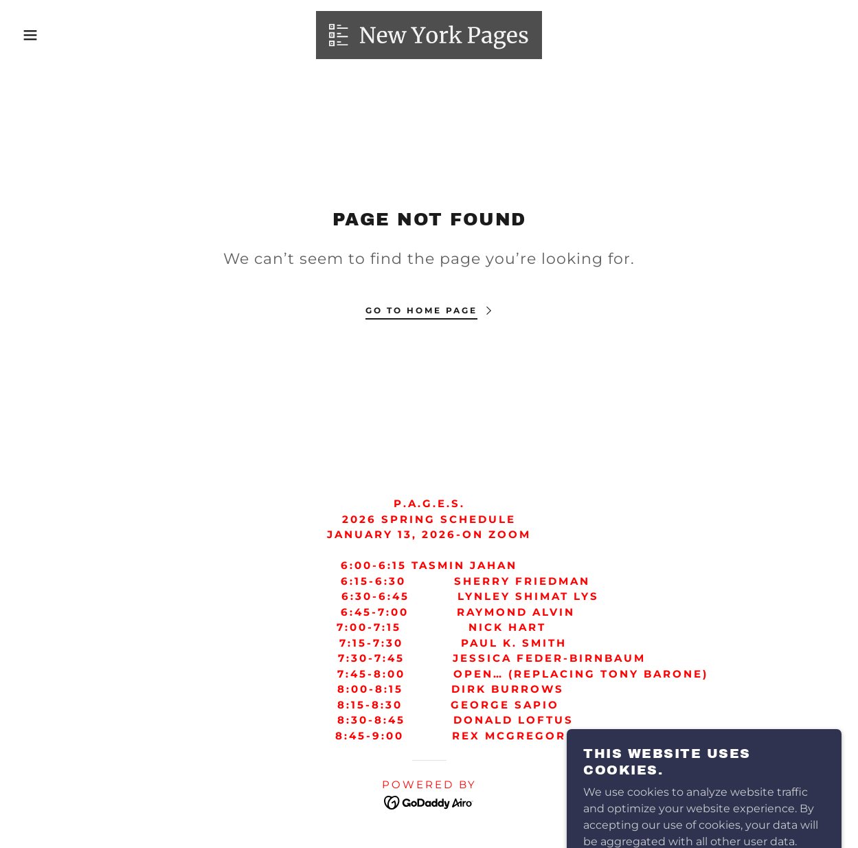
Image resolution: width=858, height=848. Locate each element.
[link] (428, 34)
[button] (42, 35)
